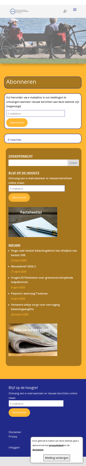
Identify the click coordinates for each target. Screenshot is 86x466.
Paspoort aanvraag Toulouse (29, 293)
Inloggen (14, 447)
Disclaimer (15, 432)
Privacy (13, 436)
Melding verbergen (56, 458)
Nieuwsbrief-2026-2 (23, 266)
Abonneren (17, 122)
